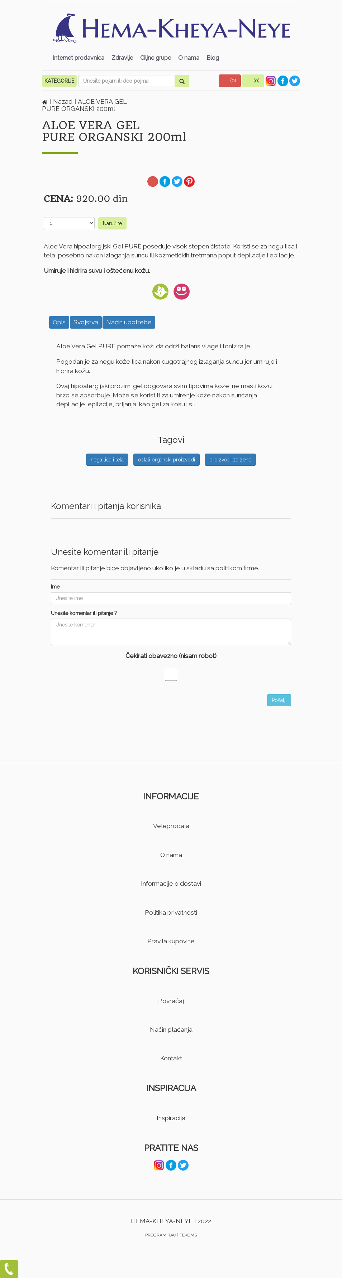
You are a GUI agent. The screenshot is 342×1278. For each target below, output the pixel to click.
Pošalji (279, 700)
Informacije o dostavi (171, 883)
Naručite (112, 223)
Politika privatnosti (171, 912)
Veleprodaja (171, 825)
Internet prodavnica (78, 57)
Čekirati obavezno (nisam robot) (171, 655)
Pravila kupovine (171, 941)
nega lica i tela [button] (107, 460)
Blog (212, 57)
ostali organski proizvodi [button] (166, 460)
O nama (188, 57)
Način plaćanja (171, 1029)
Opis (59, 322)
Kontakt (171, 1058)
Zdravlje (122, 57)
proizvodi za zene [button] (230, 460)
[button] (230, 80)
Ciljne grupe (155, 57)
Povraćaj (171, 1001)
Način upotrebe (129, 322)
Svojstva (85, 322)
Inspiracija (171, 1118)
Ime (55, 587)
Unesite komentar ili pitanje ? (84, 613)
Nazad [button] (63, 101)
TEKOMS (188, 1235)
